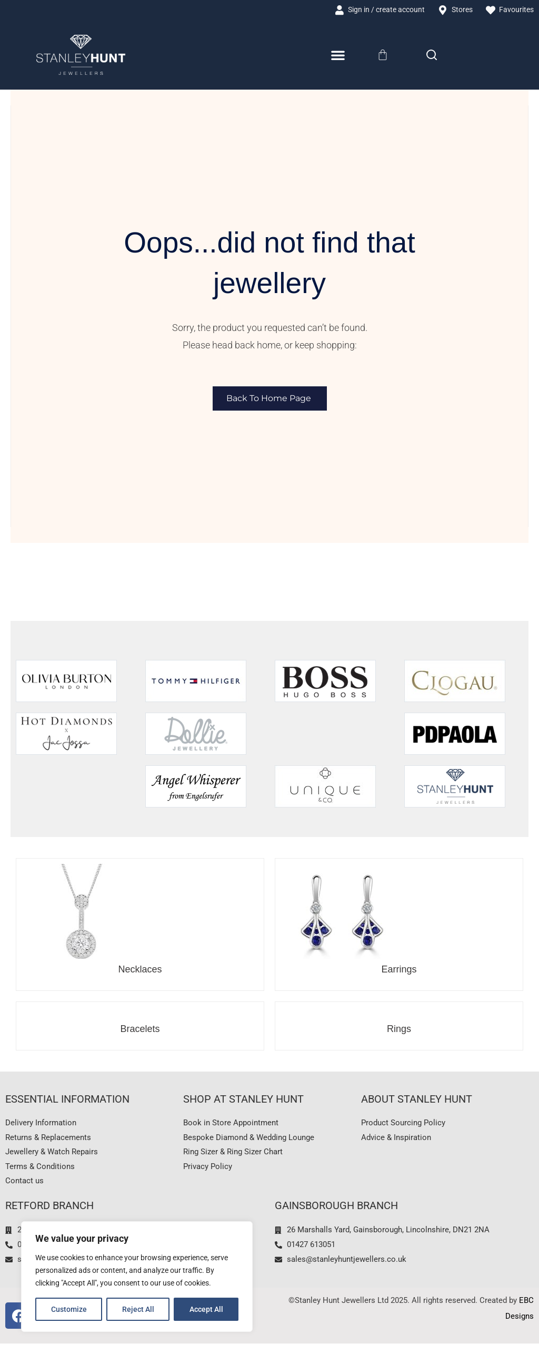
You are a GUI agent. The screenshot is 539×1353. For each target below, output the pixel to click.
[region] (137, 1276)
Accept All (206, 1309)
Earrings (398, 970)
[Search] (431, 55)
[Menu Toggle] (338, 56)
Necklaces (140, 970)
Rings (399, 1030)
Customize (69, 1309)
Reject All (138, 1309)
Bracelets (139, 1030)
